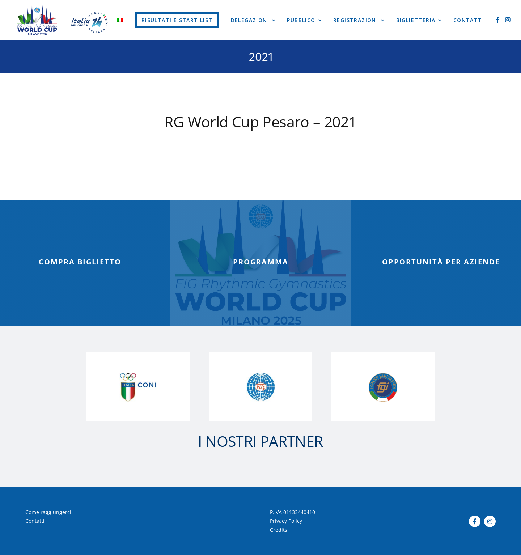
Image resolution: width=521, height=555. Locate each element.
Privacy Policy (286, 520)
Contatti (35, 520)
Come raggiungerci (48, 512)
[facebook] (474, 521)
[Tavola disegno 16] (37, 7)
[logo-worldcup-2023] (90, 6)
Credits (278, 529)
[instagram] (490, 521)
